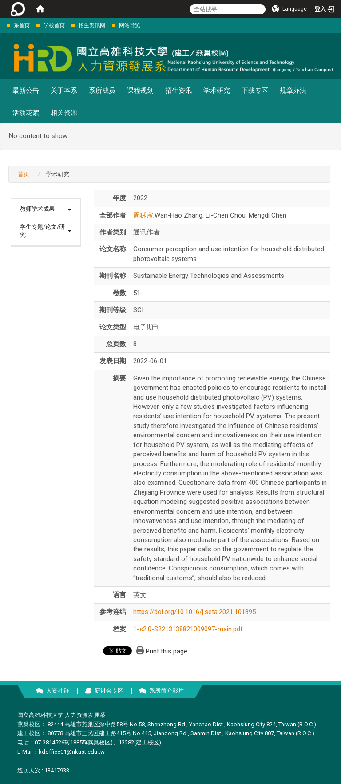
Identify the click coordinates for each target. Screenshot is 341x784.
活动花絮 (25, 113)
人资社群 (57, 690)
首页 (23, 174)
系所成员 (102, 91)
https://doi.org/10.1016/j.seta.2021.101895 (194, 612)
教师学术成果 (37, 209)
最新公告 (25, 91)
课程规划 (140, 91)
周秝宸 (143, 215)
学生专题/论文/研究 (42, 230)
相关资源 (64, 113)
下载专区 (255, 91)
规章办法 (293, 91)
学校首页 (54, 25)
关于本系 (64, 91)
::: (2, 25)
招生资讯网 (92, 25)
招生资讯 (178, 91)
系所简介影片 (166, 690)
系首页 (22, 25)
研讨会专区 (109, 690)
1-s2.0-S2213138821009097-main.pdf (188, 629)
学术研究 (216, 91)
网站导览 (129, 25)
